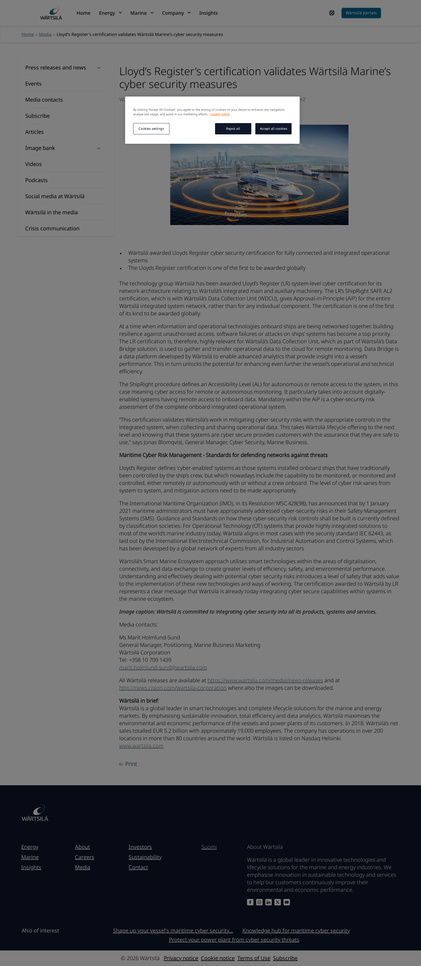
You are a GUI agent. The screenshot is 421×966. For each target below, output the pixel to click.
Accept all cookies (273, 129)
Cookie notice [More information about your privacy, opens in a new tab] (219, 114)
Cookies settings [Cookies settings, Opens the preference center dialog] (151, 129)
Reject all (233, 129)
